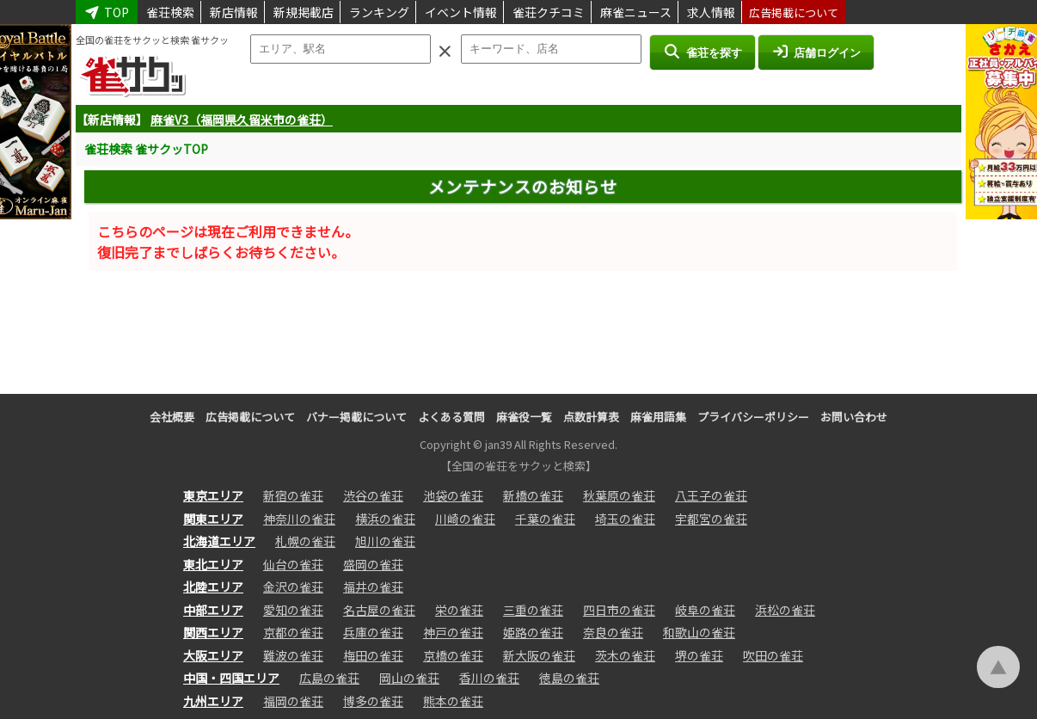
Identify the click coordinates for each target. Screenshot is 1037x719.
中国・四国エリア (231, 677)
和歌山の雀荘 (699, 632)
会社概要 (172, 417)
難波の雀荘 (293, 655)
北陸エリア (213, 586)
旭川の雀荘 (385, 541)
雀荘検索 (170, 12)
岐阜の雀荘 (705, 609)
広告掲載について (793, 12)
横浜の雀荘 (385, 518)
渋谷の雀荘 (373, 495)
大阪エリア (213, 655)
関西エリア (213, 632)
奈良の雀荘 (613, 632)
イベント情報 (461, 12)
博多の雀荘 (373, 701)
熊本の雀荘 (453, 701)
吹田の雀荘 (773, 655)
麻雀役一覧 (524, 417)
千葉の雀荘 (545, 518)
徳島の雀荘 (569, 677)
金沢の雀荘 (293, 586)
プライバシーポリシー (753, 417)
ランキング (379, 12)
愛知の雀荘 (293, 609)
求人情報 (711, 12)
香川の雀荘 (489, 677)
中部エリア (213, 609)
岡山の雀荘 (409, 677)
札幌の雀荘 (305, 541)
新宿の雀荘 (293, 495)
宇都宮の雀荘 (711, 518)
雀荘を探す (702, 51)
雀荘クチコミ (548, 12)
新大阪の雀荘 (539, 655)
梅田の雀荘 (373, 655)
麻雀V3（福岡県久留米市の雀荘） (241, 119)
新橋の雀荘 (533, 495)
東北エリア (213, 564)
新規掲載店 (303, 12)
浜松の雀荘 (785, 609)
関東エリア (213, 518)
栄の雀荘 (459, 609)
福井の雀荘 (373, 586)
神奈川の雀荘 (299, 518)
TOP (106, 12)
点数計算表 (591, 417)
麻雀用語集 (658, 417)
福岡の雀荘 (293, 701)
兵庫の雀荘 (373, 632)
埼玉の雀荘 (625, 518)
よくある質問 (451, 417)
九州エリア (213, 701)
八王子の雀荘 (711, 495)
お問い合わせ (853, 417)
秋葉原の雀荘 (619, 495)
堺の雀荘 (699, 655)
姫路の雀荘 (533, 632)
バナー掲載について (356, 417)
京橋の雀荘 (453, 655)
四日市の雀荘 (619, 609)
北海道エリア (219, 541)
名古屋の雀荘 (379, 609)
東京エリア (213, 495)
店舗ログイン (816, 51)
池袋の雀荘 (453, 495)
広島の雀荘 (329, 677)
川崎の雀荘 (465, 518)
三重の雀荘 (533, 609)
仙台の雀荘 (293, 564)
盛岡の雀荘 (373, 564)
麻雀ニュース (636, 12)
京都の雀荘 (293, 632)
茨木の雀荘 (625, 655)
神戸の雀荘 (453, 632)
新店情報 (234, 12)
